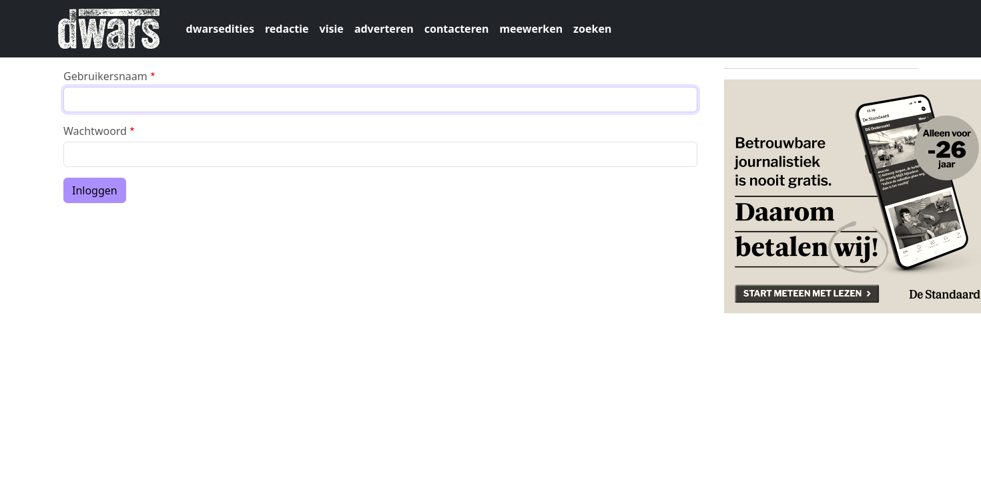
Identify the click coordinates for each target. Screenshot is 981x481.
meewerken (531, 28)
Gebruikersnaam (105, 76)
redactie (287, 28)
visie (332, 28)
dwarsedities (220, 28)
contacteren (456, 28)
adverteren (384, 28)
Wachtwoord (95, 131)
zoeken (592, 28)
